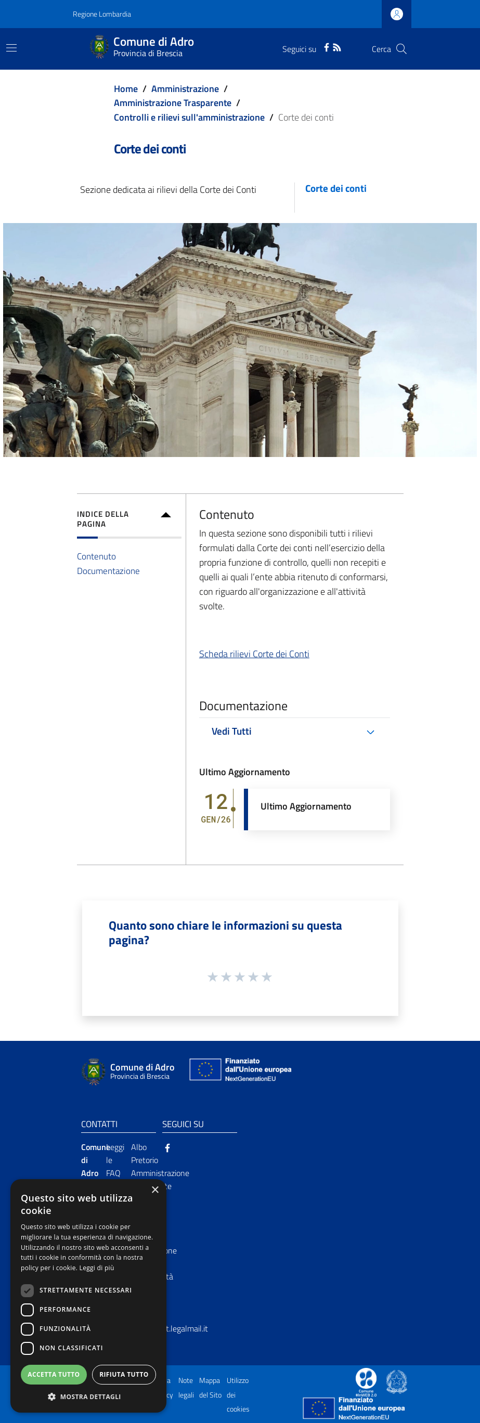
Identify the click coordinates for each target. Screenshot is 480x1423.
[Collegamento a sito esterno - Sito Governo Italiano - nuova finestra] (396, 1381)
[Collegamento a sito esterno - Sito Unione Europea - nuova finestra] (239, 1072)
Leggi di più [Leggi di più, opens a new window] (97, 1267)
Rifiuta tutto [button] (124, 1374)
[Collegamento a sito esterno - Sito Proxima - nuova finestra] (366, 1381)
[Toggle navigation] (11, 48)
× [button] (155, 1190)
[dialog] (88, 1296)
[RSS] (337, 46)
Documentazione (108, 570)
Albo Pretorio (144, 1153)
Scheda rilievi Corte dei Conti (254, 654)
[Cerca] (401, 49)
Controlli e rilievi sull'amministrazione (189, 117)
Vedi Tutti (232, 731)
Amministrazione (185, 89)
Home (126, 89)
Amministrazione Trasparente (172, 103)
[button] (88, 1396)
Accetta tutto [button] (54, 1374)
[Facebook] (326, 46)
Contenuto (96, 556)
